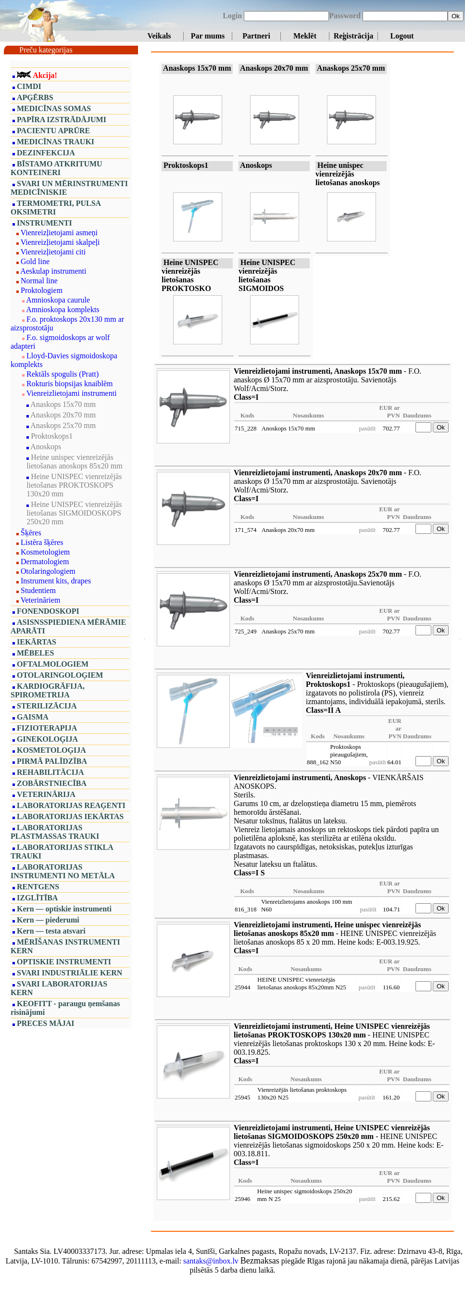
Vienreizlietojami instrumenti (71, 393)
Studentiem (38, 590)
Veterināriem (41, 600)
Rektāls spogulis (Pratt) (62, 374)
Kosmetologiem (45, 552)
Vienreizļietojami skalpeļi (60, 242)
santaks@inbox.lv (211, 1261)
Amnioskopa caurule (58, 300)
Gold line (35, 261)
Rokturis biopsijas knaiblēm (69, 383)
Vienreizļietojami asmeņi (59, 232)
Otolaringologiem (48, 571)
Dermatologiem (45, 561)
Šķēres (31, 533)
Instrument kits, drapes (56, 581)
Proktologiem (42, 290)
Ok (456, 16)
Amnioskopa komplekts (62, 309)
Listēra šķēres (42, 542)
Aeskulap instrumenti (53, 271)
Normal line (39, 281)
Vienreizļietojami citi (53, 252)
